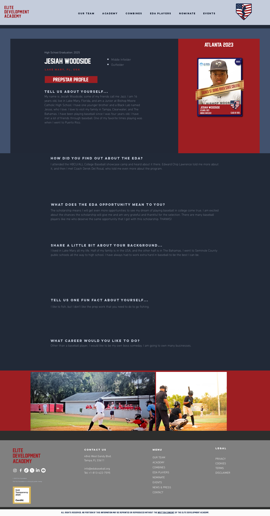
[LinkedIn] (37, 470)
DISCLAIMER (222, 473)
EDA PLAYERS (161, 472)
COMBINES (159, 467)
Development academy (16, 14)
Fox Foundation (22, 478)
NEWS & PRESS (162, 487)
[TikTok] (26, 470)
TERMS (219, 468)
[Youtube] (43, 470)
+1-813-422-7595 (99, 473)
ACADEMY (158, 462)
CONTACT (158, 492)
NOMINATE (159, 477)
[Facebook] (20, 470)
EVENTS (157, 482)
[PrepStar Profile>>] (71, 79)
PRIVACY (220, 459)
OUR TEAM (159, 457)
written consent (166, 512)
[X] (32, 470)
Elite (9, 7)
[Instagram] (15, 470)
